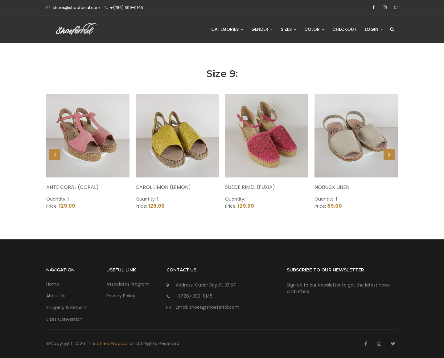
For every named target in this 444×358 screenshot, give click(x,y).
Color (314, 29)
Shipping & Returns (66, 307)
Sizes (288, 29)
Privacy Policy (120, 296)
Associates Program (127, 284)
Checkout (344, 29)
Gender (262, 29)
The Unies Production (112, 343)
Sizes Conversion (64, 319)
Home (52, 284)
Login (374, 29)
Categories (227, 29)
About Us (55, 296)
